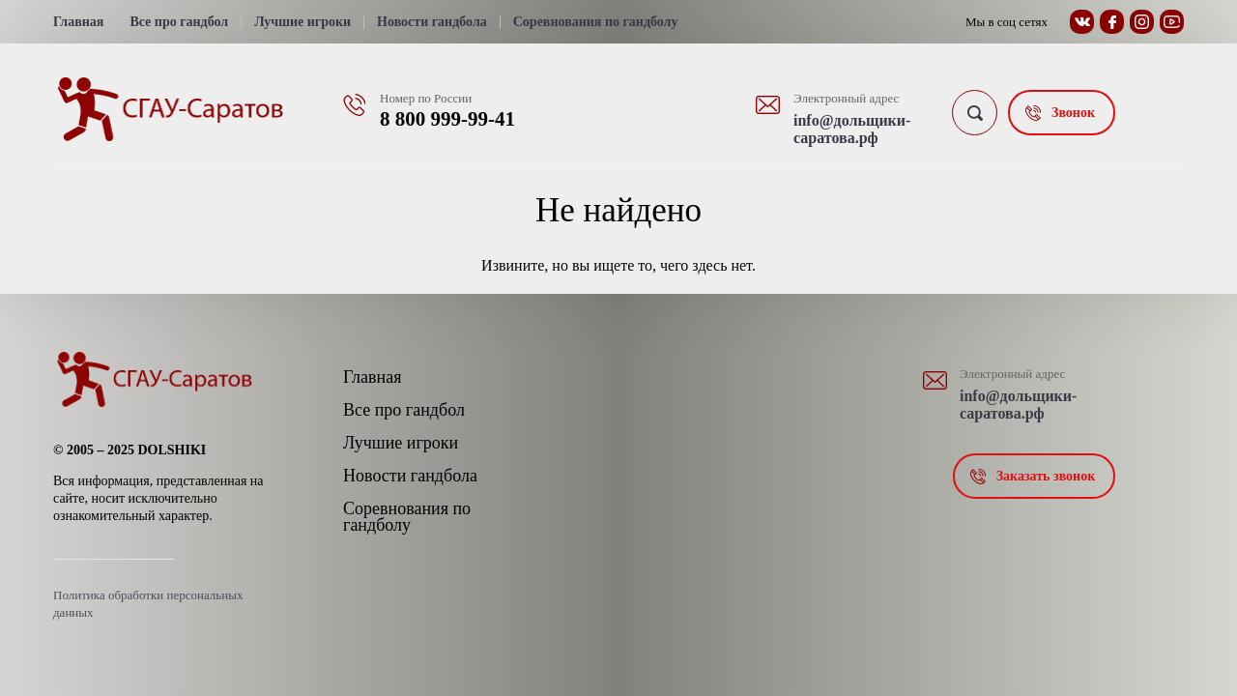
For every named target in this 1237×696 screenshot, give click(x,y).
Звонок (1073, 112)
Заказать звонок (1046, 476)
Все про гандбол (178, 21)
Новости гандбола (432, 21)
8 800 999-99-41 (447, 118)
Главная (78, 21)
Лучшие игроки (302, 21)
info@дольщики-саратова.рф (851, 129)
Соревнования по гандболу (595, 21)
